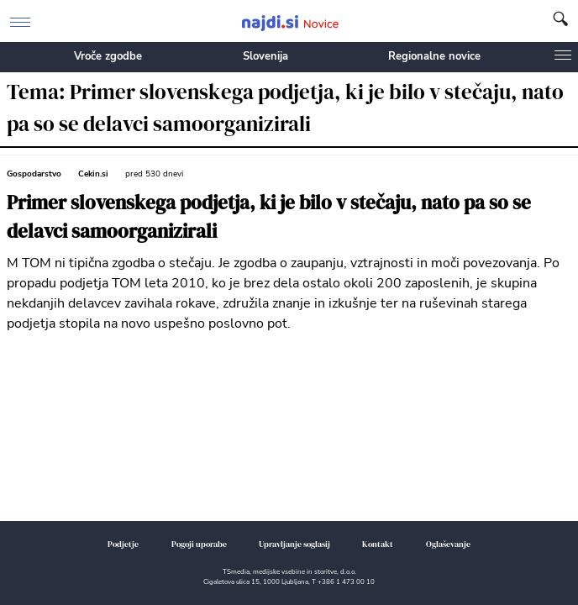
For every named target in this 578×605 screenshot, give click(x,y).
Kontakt (377, 544)
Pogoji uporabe (199, 544)
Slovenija (265, 56)
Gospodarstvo (34, 174)
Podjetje (123, 544)
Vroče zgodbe (108, 56)
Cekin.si (93, 174)
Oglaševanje (448, 544)
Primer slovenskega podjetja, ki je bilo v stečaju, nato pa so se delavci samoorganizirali (269, 217)
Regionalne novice (434, 56)
